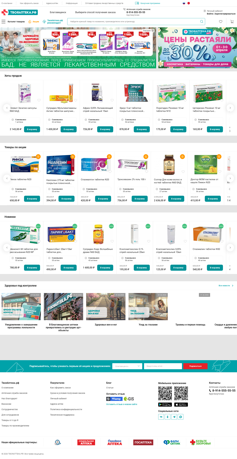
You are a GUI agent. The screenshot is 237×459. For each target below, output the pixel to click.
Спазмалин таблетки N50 (206, 249)
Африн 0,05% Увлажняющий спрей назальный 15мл (98, 109)
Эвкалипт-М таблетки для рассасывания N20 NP (24, 250)
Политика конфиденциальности (66, 409)
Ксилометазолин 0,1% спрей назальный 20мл (132, 250)
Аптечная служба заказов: (139, 9)
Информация (72, 3)
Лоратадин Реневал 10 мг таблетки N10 (170, 109)
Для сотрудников (10, 415)
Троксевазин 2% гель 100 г (131, 179)
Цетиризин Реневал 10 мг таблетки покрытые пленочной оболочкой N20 (207, 110)
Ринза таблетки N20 (20, 179)
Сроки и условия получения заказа (67, 393)
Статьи (109, 387)
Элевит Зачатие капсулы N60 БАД (23, 109)
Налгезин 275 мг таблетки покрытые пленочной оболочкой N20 (60, 182)
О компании (7, 3)
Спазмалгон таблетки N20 (95, 179)
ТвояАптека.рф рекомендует (53, 21)
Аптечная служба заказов (14, 393)
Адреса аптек (52, 3)
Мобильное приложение (172, 383)
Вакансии (6, 404)
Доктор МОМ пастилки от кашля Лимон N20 (204, 181)
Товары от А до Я (10, 420)
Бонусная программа (147, 3)
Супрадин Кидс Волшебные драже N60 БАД (98, 250)
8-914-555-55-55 (136, 12)
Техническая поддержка (62, 415)
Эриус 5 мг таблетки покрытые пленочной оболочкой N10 (131, 110)
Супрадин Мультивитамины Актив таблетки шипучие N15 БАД (61, 110)
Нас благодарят (9, 398)
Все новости (226, 285)
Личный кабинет (58, 398)
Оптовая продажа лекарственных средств (104, 3)
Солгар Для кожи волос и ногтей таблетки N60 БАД (168, 181)
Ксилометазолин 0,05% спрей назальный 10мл (168, 250)
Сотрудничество (10, 409)
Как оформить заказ (29, 3)
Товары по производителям (15, 425)
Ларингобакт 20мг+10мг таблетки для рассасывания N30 (59, 251)
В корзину (32, 129)
